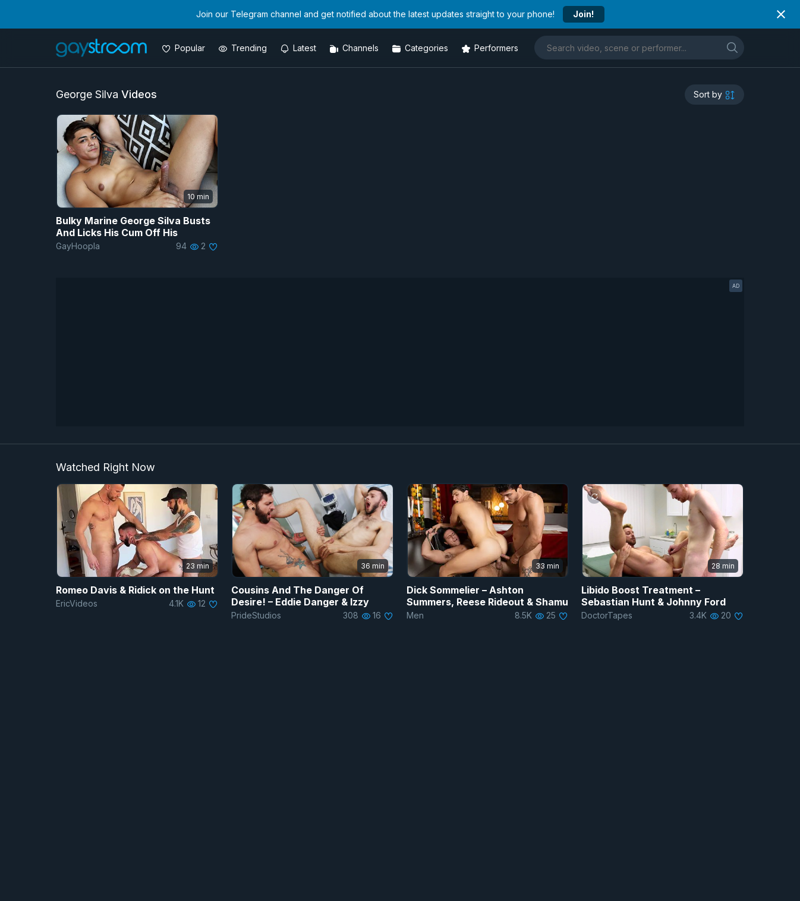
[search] (732, 47)
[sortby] (714, 94)
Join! (583, 14)
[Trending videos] (244, 48)
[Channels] (355, 48)
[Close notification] (781, 14)
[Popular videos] (184, 48)
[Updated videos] (299, 48)
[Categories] (421, 48)
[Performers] (491, 48)
